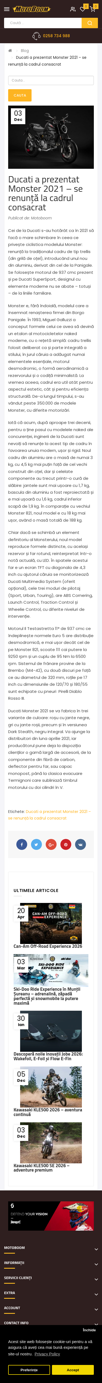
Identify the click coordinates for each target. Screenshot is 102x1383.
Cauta (20, 95)
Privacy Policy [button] (47, 1354)
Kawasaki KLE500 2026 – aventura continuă (48, 1112)
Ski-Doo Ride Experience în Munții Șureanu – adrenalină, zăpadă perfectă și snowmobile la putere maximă (47, 996)
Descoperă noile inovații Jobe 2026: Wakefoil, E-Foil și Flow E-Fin (48, 1056)
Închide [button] (89, 1330)
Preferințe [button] (29, 1370)
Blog (25, 50)
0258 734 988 (56, 36)
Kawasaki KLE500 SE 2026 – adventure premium (42, 1168)
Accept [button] (73, 1370)
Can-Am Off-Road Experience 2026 (48, 946)
